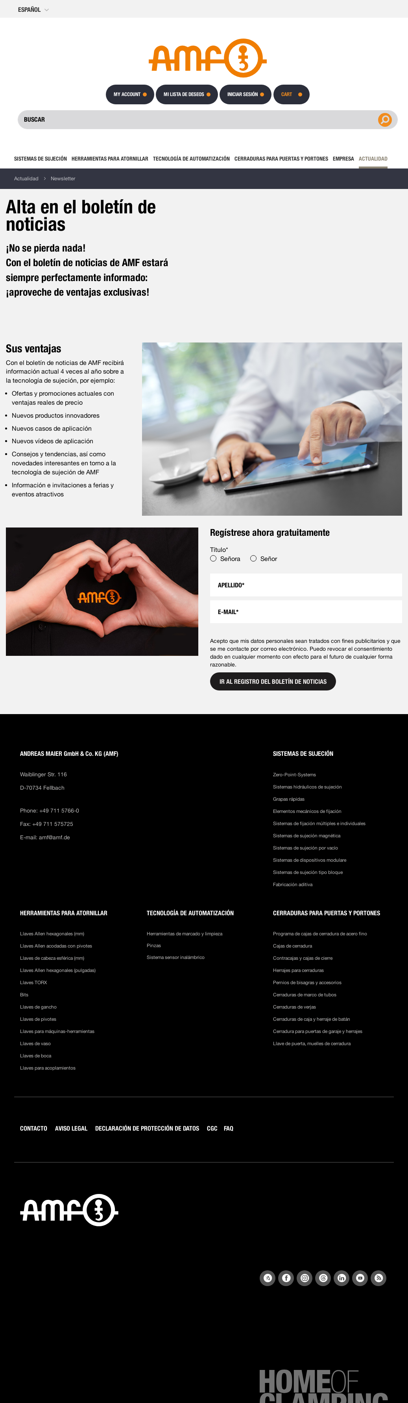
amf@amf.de (54, 837)
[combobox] (208, 119)
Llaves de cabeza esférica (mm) (52, 958)
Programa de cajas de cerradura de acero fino (320, 934)
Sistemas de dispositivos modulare (309, 860)
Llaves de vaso (35, 1043)
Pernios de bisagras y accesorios (307, 982)
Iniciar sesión (242, 94)
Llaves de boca (35, 1056)
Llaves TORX (33, 982)
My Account (127, 94)
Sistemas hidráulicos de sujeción (307, 787)
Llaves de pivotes (38, 1019)
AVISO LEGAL (71, 1128)
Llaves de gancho (38, 1007)
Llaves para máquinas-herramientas (57, 1031)
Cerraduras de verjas (294, 1007)
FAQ (228, 1128)
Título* (219, 549)
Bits (25, 995)
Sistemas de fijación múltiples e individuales (319, 823)
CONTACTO (33, 1128)
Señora (230, 559)
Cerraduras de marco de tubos (304, 995)
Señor (268, 559)
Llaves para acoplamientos (48, 1068)
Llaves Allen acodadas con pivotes (56, 946)
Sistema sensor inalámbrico (176, 957)
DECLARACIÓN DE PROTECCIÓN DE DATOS (147, 1128)
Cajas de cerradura (292, 946)
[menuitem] (41, 158)
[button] (34, 10)
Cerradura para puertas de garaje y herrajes (317, 1031)
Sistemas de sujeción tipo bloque (308, 872)
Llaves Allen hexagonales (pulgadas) (58, 970)
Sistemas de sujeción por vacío (305, 848)
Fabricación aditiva (292, 884)
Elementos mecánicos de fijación (307, 811)
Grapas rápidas (289, 799)
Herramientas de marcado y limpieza (184, 934)
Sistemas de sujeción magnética (306, 835)
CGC (212, 1128)
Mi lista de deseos (184, 94)
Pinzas (154, 945)
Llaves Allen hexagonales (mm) (52, 934)
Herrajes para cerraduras (298, 970)
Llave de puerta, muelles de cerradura (312, 1043)
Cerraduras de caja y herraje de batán (311, 1019)
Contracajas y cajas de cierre (302, 958)
